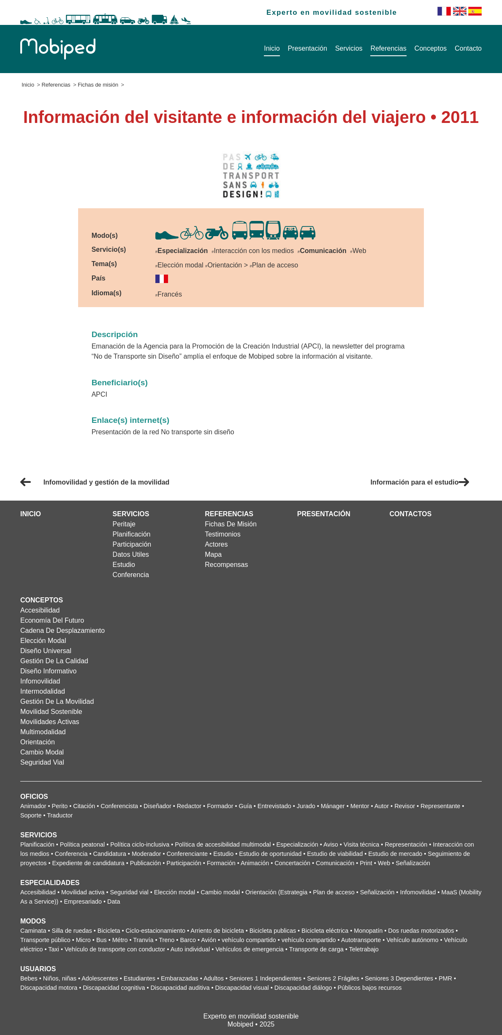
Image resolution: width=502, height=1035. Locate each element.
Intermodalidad (42, 691)
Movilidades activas (49, 721)
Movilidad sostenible (51, 711)
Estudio (124, 564)
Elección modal (43, 640)
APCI (99, 394)
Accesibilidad (40, 610)
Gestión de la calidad (54, 661)
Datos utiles (131, 554)
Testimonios (222, 534)
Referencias (388, 48)
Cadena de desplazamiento (62, 630)
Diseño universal (45, 650)
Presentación (307, 48)
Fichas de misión (98, 85)
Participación (132, 544)
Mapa (213, 554)
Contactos (410, 514)
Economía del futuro (52, 620)
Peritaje (124, 524)
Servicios (349, 48)
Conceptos (431, 48)
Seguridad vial (42, 762)
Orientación (37, 742)
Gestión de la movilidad (57, 701)
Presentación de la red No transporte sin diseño (163, 432)
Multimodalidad (43, 731)
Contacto (468, 48)
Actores (216, 544)
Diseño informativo (48, 671)
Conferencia (131, 574)
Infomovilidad (40, 681)
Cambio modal (42, 752)
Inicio (271, 48)
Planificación (132, 534)
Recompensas (226, 564)
